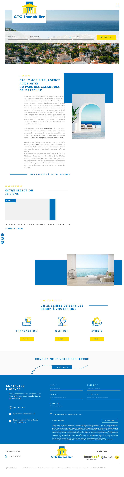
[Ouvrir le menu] (117, 5)
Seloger (42, 141)
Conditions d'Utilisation (95, 439)
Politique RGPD (97, 468)
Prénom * (92, 385)
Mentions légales (76, 468)
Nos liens (89, 468)
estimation (48, 132)
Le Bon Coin (34, 141)
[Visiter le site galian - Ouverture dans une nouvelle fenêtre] (107, 457)
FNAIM (58, 157)
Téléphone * (94, 394)
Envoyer (109, 420)
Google (37, 148)
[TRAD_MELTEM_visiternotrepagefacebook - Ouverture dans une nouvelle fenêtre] (2, 234)
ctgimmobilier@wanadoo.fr (24, 414)
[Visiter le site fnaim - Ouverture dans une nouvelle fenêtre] (116, 457)
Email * (54, 394)
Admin (84, 468)
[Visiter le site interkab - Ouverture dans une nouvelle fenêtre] (91, 457)
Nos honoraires (59, 468)
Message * (56, 403)
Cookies (104, 467)
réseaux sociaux (57, 141)
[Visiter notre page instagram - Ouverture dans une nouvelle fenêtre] (2, 242)
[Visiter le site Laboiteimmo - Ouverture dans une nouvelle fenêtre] (11, 468)
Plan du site (68, 468)
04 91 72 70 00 (19, 407)
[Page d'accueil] (29, 12)
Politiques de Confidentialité (79, 439)
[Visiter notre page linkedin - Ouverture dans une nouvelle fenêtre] (2, 238)
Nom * (53, 385)
